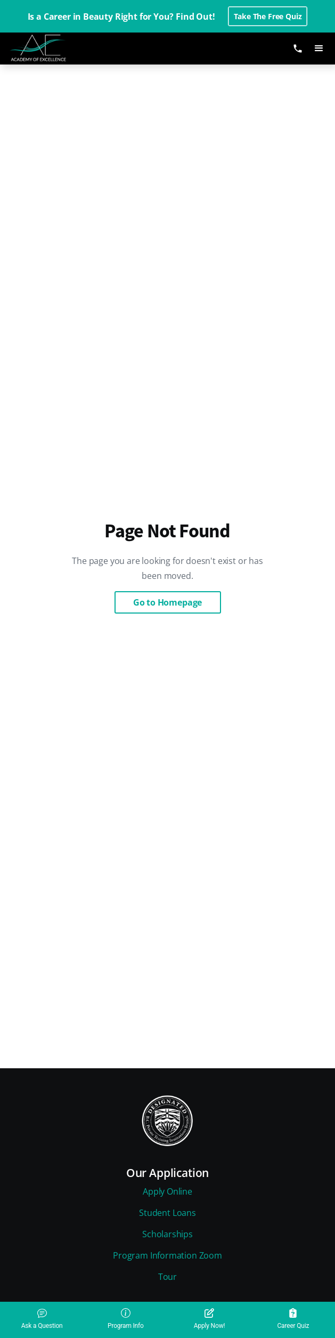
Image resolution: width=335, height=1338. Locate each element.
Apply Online (167, 1191)
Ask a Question (42, 1318)
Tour (167, 1277)
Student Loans (167, 1213)
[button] (319, 49)
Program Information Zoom (167, 1255)
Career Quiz (293, 1318)
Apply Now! (209, 1318)
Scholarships (167, 1234)
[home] (46, 49)
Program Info (126, 1318)
